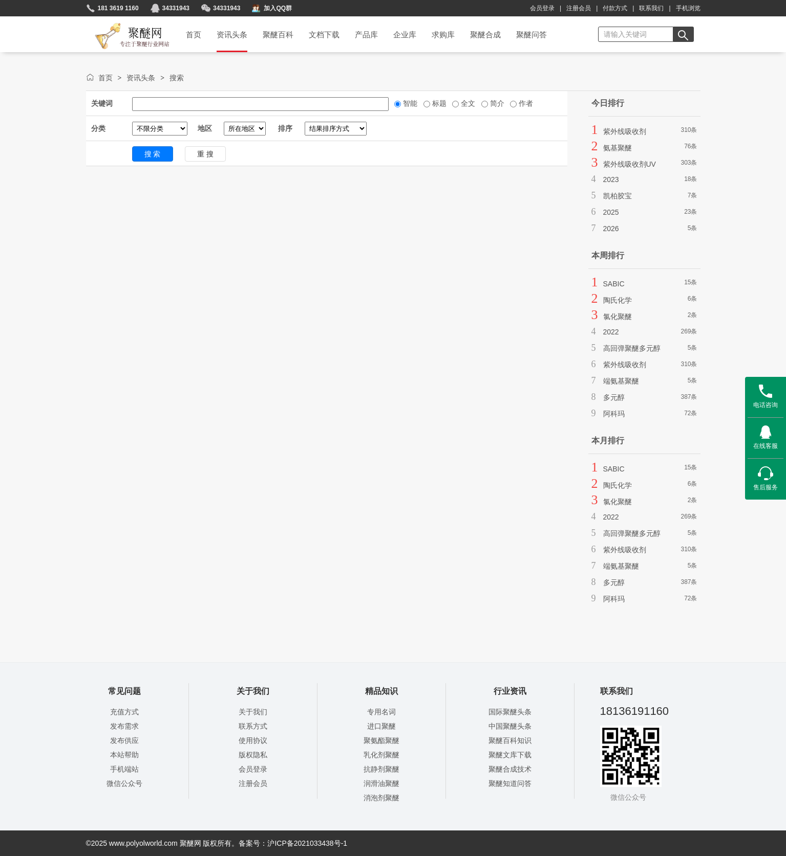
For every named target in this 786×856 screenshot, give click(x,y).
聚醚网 (123, 24)
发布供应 (124, 740)
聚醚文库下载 (510, 755)
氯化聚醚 (617, 316)
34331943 (175, 8)
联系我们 (651, 8)
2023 (611, 179)
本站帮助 (124, 755)
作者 (525, 103)
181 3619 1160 (118, 8)
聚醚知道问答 (510, 783)
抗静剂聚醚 (381, 769)
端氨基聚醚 (621, 381)
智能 (409, 103)
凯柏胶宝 (617, 196)
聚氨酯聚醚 (381, 740)
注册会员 (578, 8)
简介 (496, 103)
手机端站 (124, 769)
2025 (611, 212)
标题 (438, 103)
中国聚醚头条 (510, 726)
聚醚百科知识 (510, 740)
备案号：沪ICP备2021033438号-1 (293, 843)
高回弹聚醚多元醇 (632, 348)
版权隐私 (253, 755)
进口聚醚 (381, 726)
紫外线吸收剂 (624, 131)
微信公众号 (124, 783)
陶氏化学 (617, 300)
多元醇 (614, 397)
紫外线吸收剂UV (629, 164)
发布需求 (124, 726)
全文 (467, 103)
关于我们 (253, 712)
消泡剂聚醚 (381, 798)
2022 (611, 332)
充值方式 (124, 712)
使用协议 (253, 740)
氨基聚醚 (617, 148)
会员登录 (542, 8)
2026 (611, 228)
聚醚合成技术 (510, 769)
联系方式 (253, 726)
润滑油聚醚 (381, 783)
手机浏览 (688, 8)
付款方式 (615, 8)
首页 (105, 78)
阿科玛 (614, 414)
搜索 (176, 78)
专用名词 (381, 712)
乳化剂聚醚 (381, 755)
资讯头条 (140, 78)
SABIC (614, 284)
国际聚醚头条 (510, 712)
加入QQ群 (278, 8)
